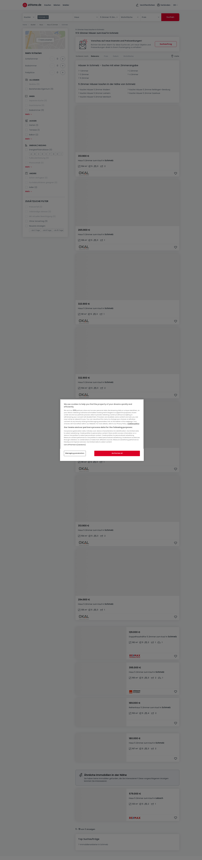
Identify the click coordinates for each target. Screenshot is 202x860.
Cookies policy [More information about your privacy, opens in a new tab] (133, 424)
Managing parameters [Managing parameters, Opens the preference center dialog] (74, 453)
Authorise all (117, 453)
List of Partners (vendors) (75, 445)
